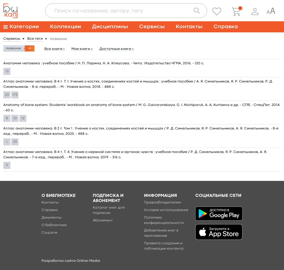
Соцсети (49, 232)
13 (7, 71)
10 (15, 118)
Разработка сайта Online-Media (70, 260)
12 (23, 118)
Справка (225, 26)
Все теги (35, 38)
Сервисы (152, 26)
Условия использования (166, 210)
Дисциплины (110, 26)
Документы (51, 217)
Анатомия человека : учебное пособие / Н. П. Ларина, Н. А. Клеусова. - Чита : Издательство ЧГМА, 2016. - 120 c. (103, 63)
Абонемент (103, 220)
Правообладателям (162, 202)
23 (7, 94)
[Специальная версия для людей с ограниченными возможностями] (270, 12)
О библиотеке (54, 225)
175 (15, 94)
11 (7, 165)
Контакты (189, 26)
